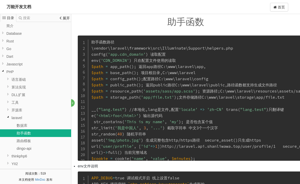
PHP (10, 72)
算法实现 (19, 87)
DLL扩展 (18, 95)
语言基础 (19, 79)
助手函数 (24, 133)
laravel (17, 118)
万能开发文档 (19, 7)
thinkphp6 (19, 156)
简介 (10, 26)
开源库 (17, 110)
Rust (10, 41)
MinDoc (40, 179)
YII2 (15, 164)
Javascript (14, 64)
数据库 (22, 125)
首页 (279, 7)
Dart (9, 56)
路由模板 (24, 141)
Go (8, 49)
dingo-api (24, 148)
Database (14, 33)
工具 (15, 102)
